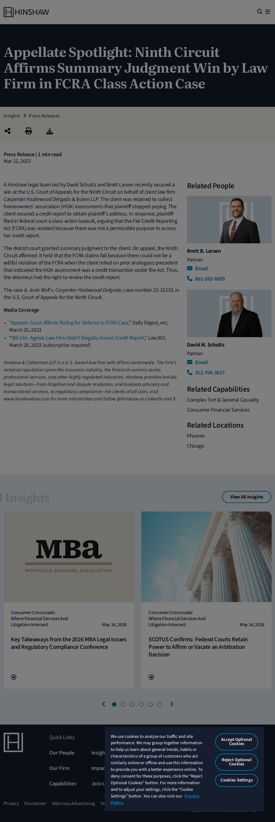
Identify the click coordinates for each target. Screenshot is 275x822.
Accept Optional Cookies (236, 741)
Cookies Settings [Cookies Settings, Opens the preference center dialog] (236, 780)
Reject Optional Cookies (237, 762)
